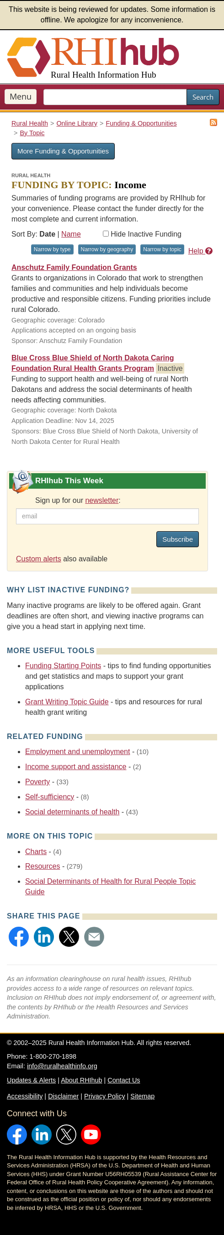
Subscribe (177, 539)
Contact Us (123, 1080)
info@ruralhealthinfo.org (62, 1066)
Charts (36, 851)
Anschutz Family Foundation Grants (74, 267)
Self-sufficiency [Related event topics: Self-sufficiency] (49, 797)
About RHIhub (81, 1080)
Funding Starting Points (63, 666)
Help (200, 251)
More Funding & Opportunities (63, 151)
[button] (19, 937)
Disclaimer (63, 1096)
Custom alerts (38, 559)
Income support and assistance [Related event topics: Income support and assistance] (75, 767)
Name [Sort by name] (71, 234)
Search (202, 96)
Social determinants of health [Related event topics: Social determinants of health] (72, 812)
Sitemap (142, 1096)
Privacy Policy (104, 1096)
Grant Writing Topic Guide (67, 702)
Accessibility (25, 1096)
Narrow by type (52, 249)
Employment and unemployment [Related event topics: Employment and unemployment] (77, 751)
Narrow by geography (107, 249)
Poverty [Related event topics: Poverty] (37, 782)
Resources (42, 866)
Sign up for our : (78, 500)
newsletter (101, 500)
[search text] (115, 97)
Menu (21, 96)
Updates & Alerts (31, 1080)
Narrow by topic (162, 249)
